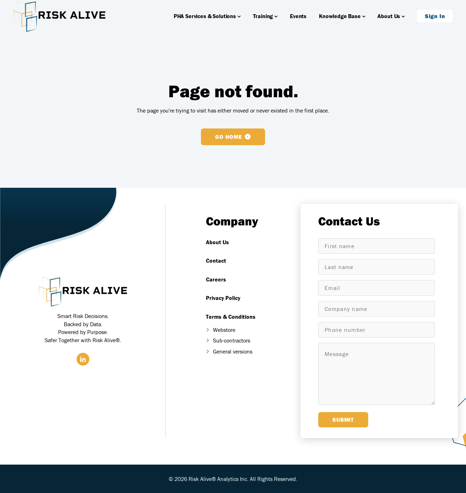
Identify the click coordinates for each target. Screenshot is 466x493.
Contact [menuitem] (216, 260)
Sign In (435, 19)
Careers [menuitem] (216, 279)
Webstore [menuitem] (224, 329)
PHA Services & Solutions (207, 19)
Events (298, 19)
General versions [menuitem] (232, 351)
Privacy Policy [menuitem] (223, 297)
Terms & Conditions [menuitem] (231, 316)
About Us (390, 19)
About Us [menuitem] (217, 242)
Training (265, 19)
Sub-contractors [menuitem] (231, 340)
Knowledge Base (342, 19)
